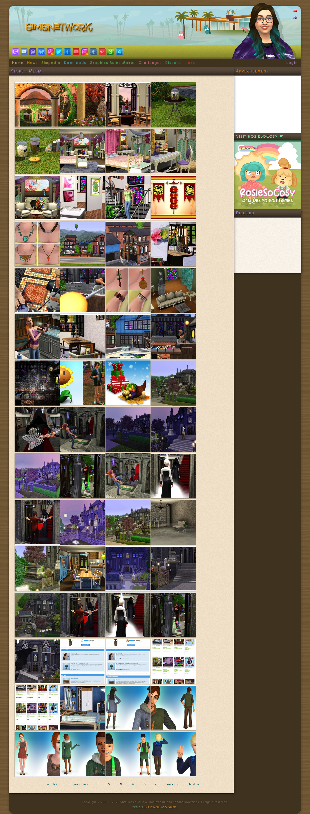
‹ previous (78, 784)
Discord (173, 63)
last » (194, 784)
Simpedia (51, 63)
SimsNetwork (60, 28)
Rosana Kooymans (162, 807)
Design (138, 807)
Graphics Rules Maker (112, 63)
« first (53, 784)
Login (292, 63)
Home (18, 63)
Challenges (150, 63)
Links (189, 63)
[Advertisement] (267, 104)
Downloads (75, 63)
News (32, 63)
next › (173, 784)
